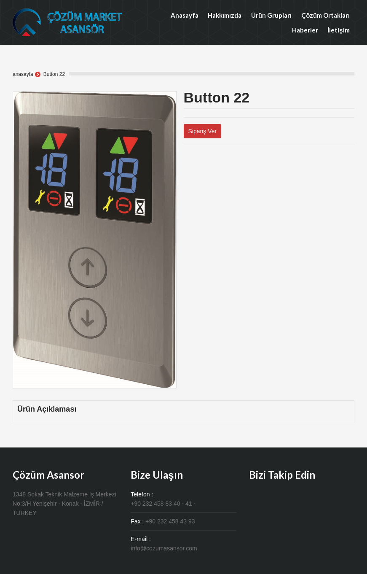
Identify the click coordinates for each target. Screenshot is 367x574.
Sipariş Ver (202, 131)
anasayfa (23, 74)
